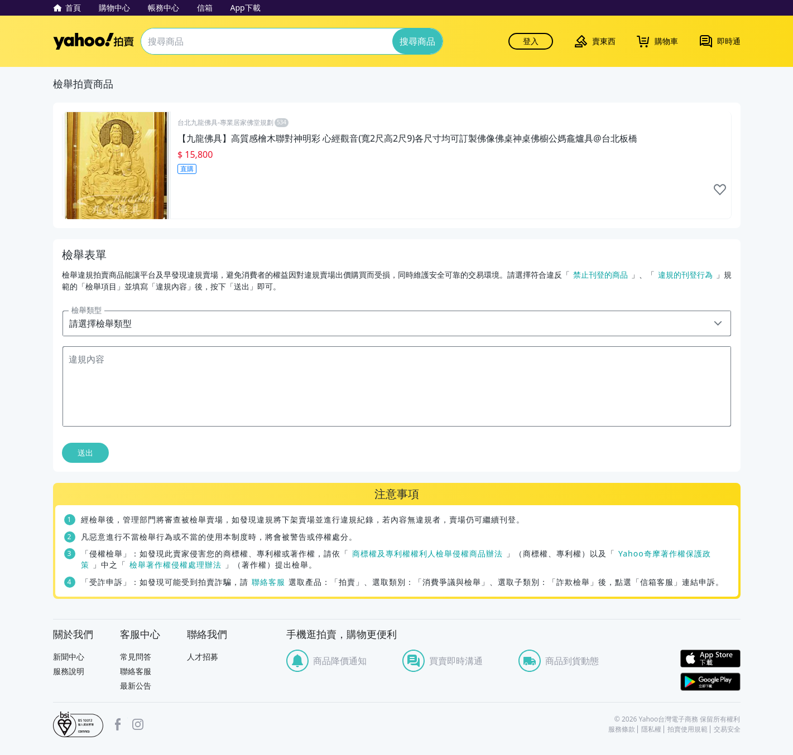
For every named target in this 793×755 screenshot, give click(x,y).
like (720, 189)
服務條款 (621, 729)
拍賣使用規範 (687, 729)
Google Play (710, 681)
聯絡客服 (268, 582)
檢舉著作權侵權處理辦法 (175, 564)
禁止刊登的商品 (600, 274)
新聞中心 (68, 656)
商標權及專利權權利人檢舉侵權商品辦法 (427, 553)
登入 (531, 41)
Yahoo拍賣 (93, 41)
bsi (78, 724)
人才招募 (202, 656)
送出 (85, 452)
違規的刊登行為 (685, 274)
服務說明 (68, 671)
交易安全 (727, 729)
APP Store (710, 659)
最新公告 (135, 685)
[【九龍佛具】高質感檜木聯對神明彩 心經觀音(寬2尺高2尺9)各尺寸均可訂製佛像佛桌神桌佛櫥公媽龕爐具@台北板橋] (397, 165)
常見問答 (135, 656)
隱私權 (651, 729)
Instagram (138, 724)
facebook (118, 724)
